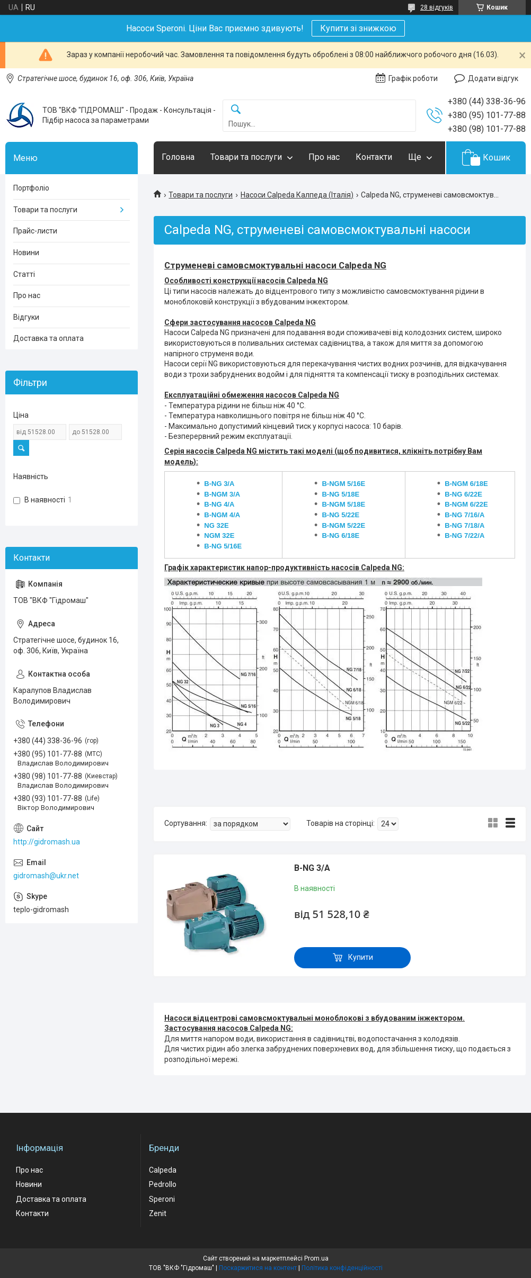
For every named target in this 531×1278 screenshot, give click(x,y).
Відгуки (26, 317)
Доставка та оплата (48, 338)
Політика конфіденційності (342, 1268)
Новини (26, 252)
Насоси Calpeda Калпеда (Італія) (297, 195)
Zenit (157, 1213)
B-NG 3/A (312, 868)
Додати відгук (493, 78)
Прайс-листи (35, 231)
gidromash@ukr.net (46, 875)
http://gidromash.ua (46, 842)
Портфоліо (31, 188)
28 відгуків (436, 7)
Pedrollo (162, 1184)
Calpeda (162, 1170)
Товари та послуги (246, 157)
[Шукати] (235, 110)
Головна (178, 157)
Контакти (374, 157)
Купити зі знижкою (358, 28)
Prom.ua (316, 1258)
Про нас (324, 157)
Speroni (162, 1199)
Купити (360, 957)
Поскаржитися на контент (258, 1268)
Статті (24, 274)
